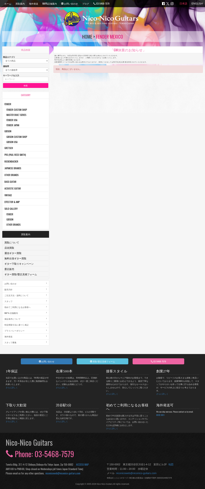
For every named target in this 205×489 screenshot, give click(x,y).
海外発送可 (164, 405)
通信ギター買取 (13, 253)
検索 (26, 85)
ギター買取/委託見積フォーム (20, 274)
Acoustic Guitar (12, 188)
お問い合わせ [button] (46, 361)
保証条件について (25, 318)
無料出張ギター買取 (15, 258)
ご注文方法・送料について (25, 295)
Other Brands (11, 175)
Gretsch (8, 148)
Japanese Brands (12, 168)
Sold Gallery (11, 208)
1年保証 (12, 371)
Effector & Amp (12, 202)
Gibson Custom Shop (16, 137)
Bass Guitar (10, 181)
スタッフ (25, 301)
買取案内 (20, 3)
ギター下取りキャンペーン (19, 263)
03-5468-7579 (101, 3)
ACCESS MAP (82, 464)
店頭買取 (9, 247)
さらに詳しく (12, 387)
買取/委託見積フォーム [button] (102, 361)
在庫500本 (64, 371)
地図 (170, 464)
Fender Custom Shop (16, 109)
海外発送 (33, 3)
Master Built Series (16, 115)
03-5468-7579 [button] (158, 361)
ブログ (85, 3)
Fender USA (11, 120)
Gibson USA (11, 142)
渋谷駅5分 (63, 405)
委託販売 (9, 269)
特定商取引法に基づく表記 (25, 324)
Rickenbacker (11, 161)
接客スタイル (116, 371)
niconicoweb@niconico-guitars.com (62, 473)
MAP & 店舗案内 (25, 312)
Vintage (8, 195)
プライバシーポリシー (25, 330)
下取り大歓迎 (16, 405)
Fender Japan (12, 125)
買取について (11, 242)
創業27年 (163, 371)
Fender (7, 104)
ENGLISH (197, 3)
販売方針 (25, 289)
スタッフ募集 (25, 342)
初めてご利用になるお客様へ (25, 307)
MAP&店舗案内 (49, 3)
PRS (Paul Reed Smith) (15, 154)
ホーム (7, 3)
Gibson (7, 131)
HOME (87, 36)
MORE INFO (160, 414)
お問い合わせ (69, 3)
